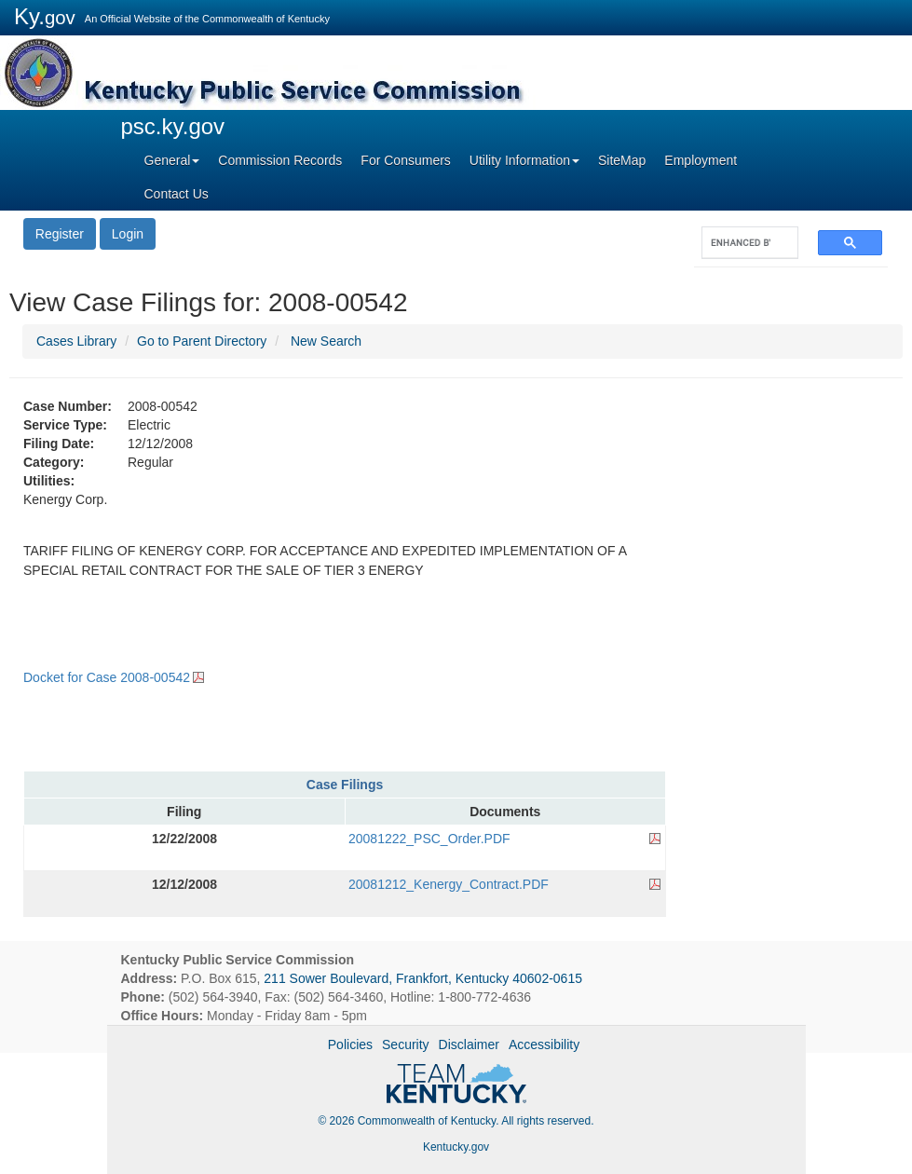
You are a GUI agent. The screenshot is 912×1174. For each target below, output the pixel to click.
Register (59, 233)
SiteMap (622, 160)
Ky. (44, 16)
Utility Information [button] (524, 160)
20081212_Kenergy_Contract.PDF (448, 884)
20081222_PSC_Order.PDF (429, 838)
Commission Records (280, 160)
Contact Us (176, 193)
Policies (350, 1044)
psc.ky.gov (173, 126)
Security (405, 1044)
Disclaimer (469, 1044)
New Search (326, 341)
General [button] (172, 160)
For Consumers (405, 160)
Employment (700, 160)
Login (127, 233)
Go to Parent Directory (201, 341)
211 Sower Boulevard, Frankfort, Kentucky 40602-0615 (423, 978)
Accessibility (544, 1044)
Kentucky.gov (456, 1147)
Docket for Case (106, 677)
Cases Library (76, 341)
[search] (740, 242)
